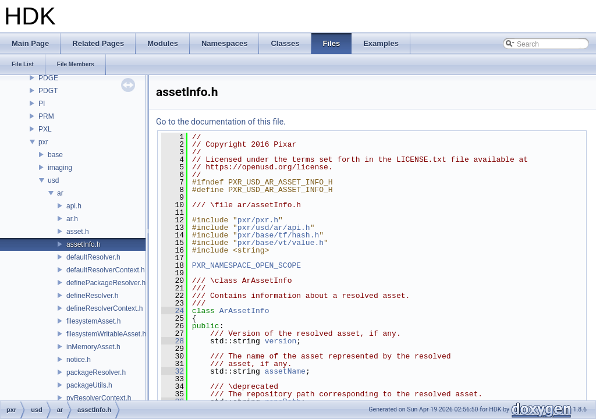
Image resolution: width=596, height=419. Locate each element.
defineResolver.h (92, 296)
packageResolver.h (96, 372)
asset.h (77, 232)
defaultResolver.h (93, 257)
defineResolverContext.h (104, 308)
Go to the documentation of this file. (221, 121)
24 (172, 311)
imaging (60, 168)
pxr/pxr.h (257, 220)
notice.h (78, 360)
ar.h (72, 219)
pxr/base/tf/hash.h (278, 235)
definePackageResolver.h (106, 283)
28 (172, 341)
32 (172, 371)
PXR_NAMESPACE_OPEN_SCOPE (246, 265)
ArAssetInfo (244, 311)
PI (41, 104)
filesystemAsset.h (93, 321)
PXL (45, 129)
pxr (43, 142)
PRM (46, 116)
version (281, 341)
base (55, 155)
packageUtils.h (89, 385)
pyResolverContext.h (98, 398)
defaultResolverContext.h (105, 270)
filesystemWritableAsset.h (106, 334)
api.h (73, 206)
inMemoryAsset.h (93, 347)
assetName (285, 371)
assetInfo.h (83, 244)
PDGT (48, 91)
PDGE (48, 78)
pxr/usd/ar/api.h (273, 227)
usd (53, 180)
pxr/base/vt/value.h (280, 242)
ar (60, 193)
